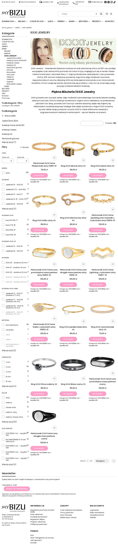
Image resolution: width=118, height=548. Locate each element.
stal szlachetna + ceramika (13, 345)
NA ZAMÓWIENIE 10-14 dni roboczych (16, 440)
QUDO (4, 44)
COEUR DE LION (8, 42)
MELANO (7, 51)
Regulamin (29, 494)
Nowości (5, 96)
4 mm (8, 372)
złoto (8, 335)
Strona (82, 461)
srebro (8, 339)
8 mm (8, 377)
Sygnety (10, 81)
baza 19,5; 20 (11, 235)
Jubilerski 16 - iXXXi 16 (14, 251)
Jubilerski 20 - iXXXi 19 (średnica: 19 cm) (14, 307)
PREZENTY (5, 91)
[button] (101, 14)
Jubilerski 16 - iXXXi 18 (14, 204)
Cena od (5, 157)
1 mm (8, 362)
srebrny (9, 403)
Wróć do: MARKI (9, 116)
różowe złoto (11, 407)
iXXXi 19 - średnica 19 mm (16, 277)
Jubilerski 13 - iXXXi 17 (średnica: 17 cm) (14, 294)
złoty (8, 398)
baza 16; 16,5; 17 (12, 220)
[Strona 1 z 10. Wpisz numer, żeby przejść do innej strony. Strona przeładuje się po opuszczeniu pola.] (87, 461)
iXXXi (8, 173)
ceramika (9, 330)
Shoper (7, 525)
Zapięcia (10, 77)
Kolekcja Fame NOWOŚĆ (17, 60)
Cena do (20, 157)
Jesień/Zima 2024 (14, 58)
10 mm (8, 381)
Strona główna (7, 28)
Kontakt (33, 543)
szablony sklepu (10, 523)
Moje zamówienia (97, 512)
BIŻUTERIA (5, 89)
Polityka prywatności (38, 524)
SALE (3, 93)
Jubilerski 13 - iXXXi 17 (14, 194)
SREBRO (5, 46)
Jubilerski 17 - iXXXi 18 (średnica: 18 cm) (14, 300)
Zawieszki (10, 79)
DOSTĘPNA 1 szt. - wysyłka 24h (16, 434)
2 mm (8, 367)
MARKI (17, 28)
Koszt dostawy (66, 515)
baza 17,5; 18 (10, 225)
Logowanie (94, 510)
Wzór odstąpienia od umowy (42, 538)
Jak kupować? (36, 540)
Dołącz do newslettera (17, 488)
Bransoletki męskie (14, 84)
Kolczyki (10, 70)
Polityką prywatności (25, 496)
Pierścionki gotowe (14, 67)
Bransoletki (11, 72)
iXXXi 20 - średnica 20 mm (16, 263)
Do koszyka (39, 175)
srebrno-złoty (11, 412)
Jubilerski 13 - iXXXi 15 (14, 246)
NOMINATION (7, 39)
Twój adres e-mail (9, 485)
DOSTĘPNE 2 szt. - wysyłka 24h (16, 447)
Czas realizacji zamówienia (71, 510)
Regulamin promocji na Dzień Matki (42, 511)
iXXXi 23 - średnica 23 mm (16, 282)
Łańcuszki (10, 74)
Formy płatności (67, 512)
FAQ (32, 535)
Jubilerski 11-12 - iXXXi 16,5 (16, 189)
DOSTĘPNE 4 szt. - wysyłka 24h (16, 459)
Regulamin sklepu (37, 519)
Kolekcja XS (11, 65)
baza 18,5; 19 (10, 230)
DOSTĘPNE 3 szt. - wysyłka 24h (16, 453)
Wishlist (93, 517)
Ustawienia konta (97, 515)
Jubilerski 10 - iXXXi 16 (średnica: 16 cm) (14, 313)
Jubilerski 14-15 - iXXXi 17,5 (16, 199)
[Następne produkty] (102, 461)
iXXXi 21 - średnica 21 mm (16, 267)
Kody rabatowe (36, 514)
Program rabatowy (38, 522)
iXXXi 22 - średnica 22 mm (16, 272)
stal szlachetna (12, 325)
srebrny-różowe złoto (14, 417)
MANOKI (7, 53)
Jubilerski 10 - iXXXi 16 (14, 185)
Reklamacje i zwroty (68, 517)
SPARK (6, 86)
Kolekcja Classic (13, 63)
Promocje (6, 98)
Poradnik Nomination (38, 517)
